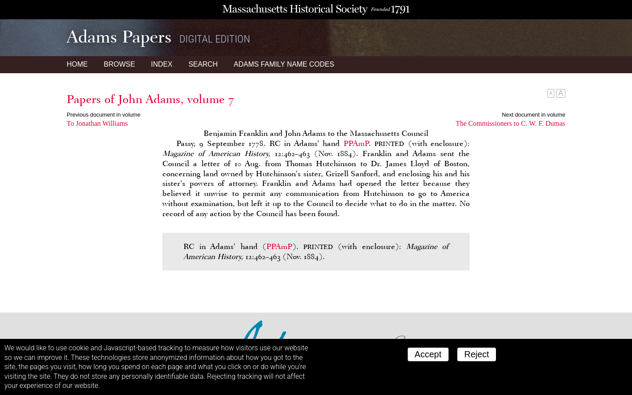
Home (77, 64)
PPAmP (356, 143)
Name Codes (284, 64)
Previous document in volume (103, 114)
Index (161, 64)
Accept (428, 354)
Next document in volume (533, 114)
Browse (119, 64)
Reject (476, 354)
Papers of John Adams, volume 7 (150, 99)
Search (203, 64)
